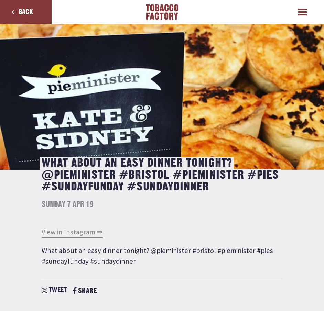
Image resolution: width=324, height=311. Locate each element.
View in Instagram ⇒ (72, 231)
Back (26, 11)
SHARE (85, 291)
